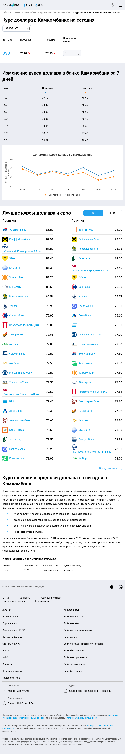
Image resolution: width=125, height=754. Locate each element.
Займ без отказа (73, 671)
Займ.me (6, 12)
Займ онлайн (71, 623)
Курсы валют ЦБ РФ (13, 630)
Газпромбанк (17, 448)
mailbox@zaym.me (18, 690)
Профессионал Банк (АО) (24, 325)
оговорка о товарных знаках (100, 725)
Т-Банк (13, 258)
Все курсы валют (109, 468)
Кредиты (7, 664)
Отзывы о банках (12, 637)
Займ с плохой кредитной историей (84, 643)
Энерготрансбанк (19, 420)
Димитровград (72, 565)
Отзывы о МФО (11, 643)
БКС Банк (14, 267)
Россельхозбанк (19, 296)
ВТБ (11, 401)
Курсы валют (9, 623)
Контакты (24, 597)
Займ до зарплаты (74, 664)
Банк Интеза (16, 429)
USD (6, 53)
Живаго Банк (17, 277)
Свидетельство (9, 728)
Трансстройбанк (19, 382)
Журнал (6, 609)
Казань (6, 570)
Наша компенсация (14, 601)
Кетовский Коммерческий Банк (22, 251)
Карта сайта (42, 601)
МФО (5, 657)
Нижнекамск (50, 565)
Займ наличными (74, 616)
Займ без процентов (75, 657)
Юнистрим (15, 286)
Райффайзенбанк (19, 239)
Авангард (15, 439)
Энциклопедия (10, 616)
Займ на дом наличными (78, 630)
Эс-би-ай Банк (17, 229)
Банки (17, 12)
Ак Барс (14, 344)
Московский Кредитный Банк (21, 394)
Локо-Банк (15, 410)
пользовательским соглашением (82, 718)
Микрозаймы (71, 609)
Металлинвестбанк (20, 372)
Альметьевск (51, 570)
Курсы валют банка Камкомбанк (56, 12)
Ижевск (6, 565)
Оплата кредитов (12, 671)
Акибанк (14, 363)
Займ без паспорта (74, 650)
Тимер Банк (16, 334)
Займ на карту (72, 637)
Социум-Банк (17, 353)
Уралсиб (14, 305)
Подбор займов (11, 677)
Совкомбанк (16, 315)
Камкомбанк (30, 12)
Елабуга (68, 570)
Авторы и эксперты (52, 597)
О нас (6, 597)
